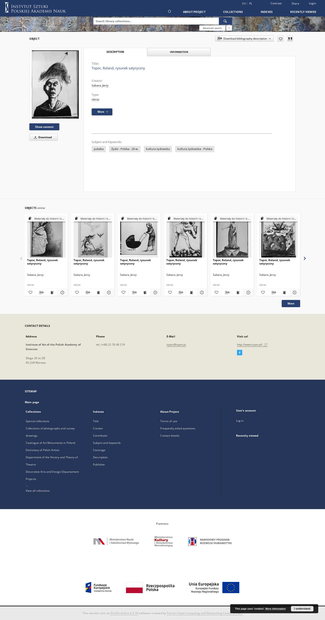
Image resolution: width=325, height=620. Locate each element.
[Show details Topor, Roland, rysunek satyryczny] (62, 292)
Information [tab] (179, 52)
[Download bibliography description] (41, 292)
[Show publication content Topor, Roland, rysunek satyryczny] (51, 292)
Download (42, 137)
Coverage (99, 450)
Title (96, 421)
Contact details (169, 436)
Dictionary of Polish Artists (42, 450)
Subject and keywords (107, 443)
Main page (32, 402)
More (291, 303)
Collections (233, 12)
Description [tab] (115, 52)
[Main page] (169, 12)
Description (100, 457)
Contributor (100, 436)
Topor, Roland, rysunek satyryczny (42, 261)
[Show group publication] (46, 219)
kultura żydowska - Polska (194, 149)
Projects (31, 479)
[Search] (225, 21)
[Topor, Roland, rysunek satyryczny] (55, 84)
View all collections (38, 491)
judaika (99, 149)
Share (295, 3)
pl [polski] (250, 3)
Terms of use (168, 421)
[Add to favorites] (280, 39)
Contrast (276, 3)
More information (275, 608)
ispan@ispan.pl (176, 344)
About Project (194, 12)
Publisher (99, 464)
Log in (240, 421)
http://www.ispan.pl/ (252, 344)
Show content (44, 127)
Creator (98, 428)
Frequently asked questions (177, 428)
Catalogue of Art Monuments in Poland (50, 443)
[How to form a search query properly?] (229, 28)
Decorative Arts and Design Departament (52, 472)
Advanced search (212, 28)
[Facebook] (239, 353)
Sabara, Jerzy (100, 85)
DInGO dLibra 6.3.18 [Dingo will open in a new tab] (124, 613)
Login (312, 3)
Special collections (37, 421)
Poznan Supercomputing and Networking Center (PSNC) (204, 613)
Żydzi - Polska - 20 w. (124, 149)
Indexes (267, 12)
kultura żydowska (158, 149)
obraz (95, 99)
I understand (302, 608)
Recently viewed (303, 12)
